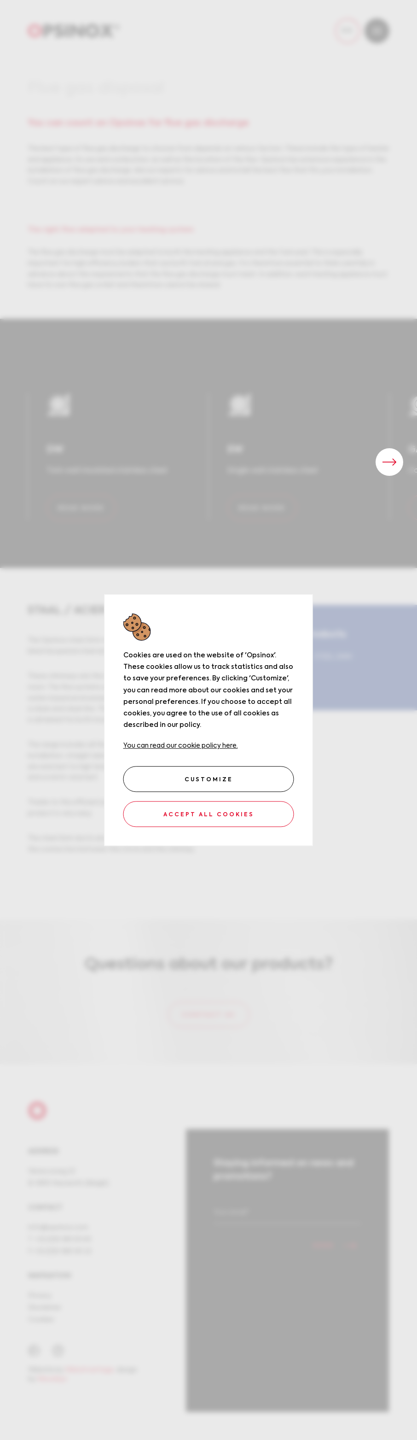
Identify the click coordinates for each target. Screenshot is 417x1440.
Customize (209, 780)
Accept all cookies (208, 815)
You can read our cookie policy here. (180, 746)
